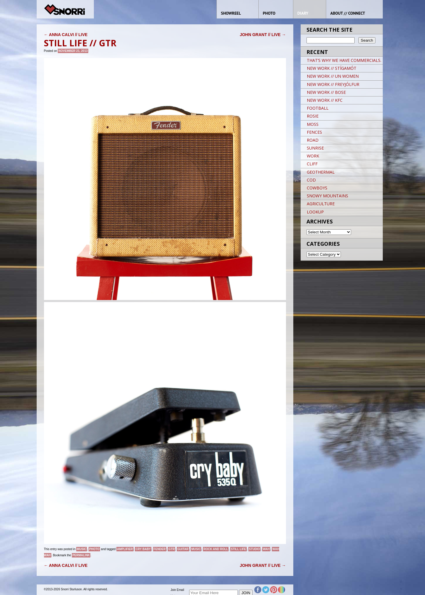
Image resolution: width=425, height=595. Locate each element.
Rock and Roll (216, 549)
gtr (171, 549)
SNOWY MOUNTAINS (327, 196)
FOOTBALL (318, 108)
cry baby (143, 549)
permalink (81, 555)
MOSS (313, 124)
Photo (94, 549)
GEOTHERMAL (321, 172)
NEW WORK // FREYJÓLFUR (333, 84)
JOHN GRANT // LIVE (263, 34)
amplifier (125, 549)
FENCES (314, 132)
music (196, 549)
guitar (183, 549)
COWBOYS (317, 188)
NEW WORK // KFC (325, 100)
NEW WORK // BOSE (326, 92)
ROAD (313, 140)
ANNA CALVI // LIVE (66, 34)
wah (266, 549)
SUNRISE (315, 148)
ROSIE (313, 116)
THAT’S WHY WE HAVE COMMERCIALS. (344, 60)
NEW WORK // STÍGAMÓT (331, 68)
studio (254, 549)
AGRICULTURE (321, 203)
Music (81, 549)
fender (160, 549)
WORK (313, 156)
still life (238, 549)
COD (311, 180)
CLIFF (312, 164)
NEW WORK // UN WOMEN (333, 76)
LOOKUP (315, 212)
